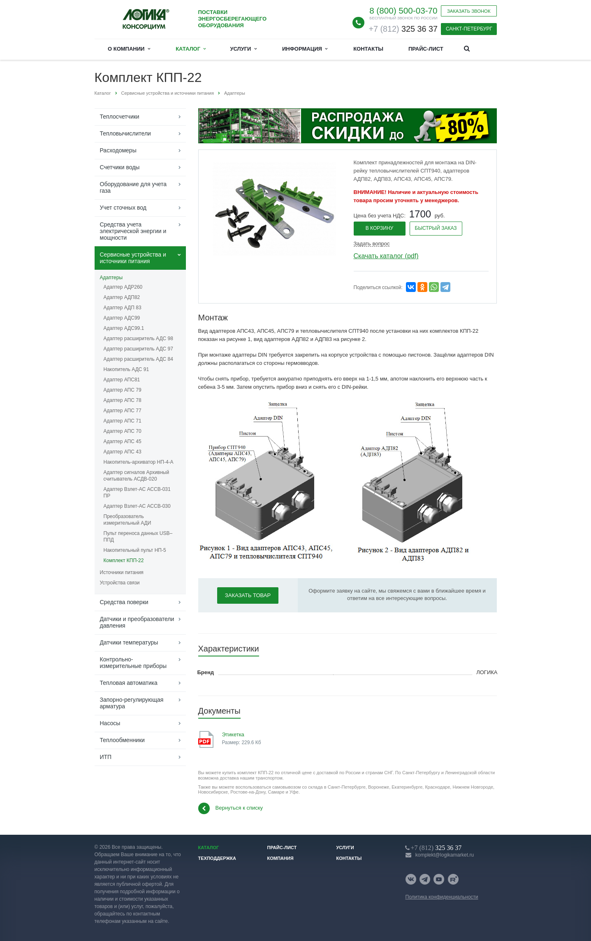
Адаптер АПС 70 (122, 431)
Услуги (243, 49)
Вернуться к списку (230, 808)
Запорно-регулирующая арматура (132, 703)
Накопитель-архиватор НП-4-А (139, 462)
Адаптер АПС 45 (122, 441)
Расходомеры (118, 150)
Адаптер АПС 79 (122, 390)
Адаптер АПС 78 (122, 400)
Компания (280, 858)
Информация (304, 49)
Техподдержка (217, 858)
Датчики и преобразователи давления (137, 622)
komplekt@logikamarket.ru (444, 855)
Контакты (368, 49)
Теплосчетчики (119, 116)
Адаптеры (111, 277)
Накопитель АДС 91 (126, 369)
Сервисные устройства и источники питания (133, 257)
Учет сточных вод (123, 207)
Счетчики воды (120, 167)
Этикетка (233, 734)
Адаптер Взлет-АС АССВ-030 (137, 506)
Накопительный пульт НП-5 (135, 550)
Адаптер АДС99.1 (124, 328)
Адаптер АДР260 (123, 287)
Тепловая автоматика (129, 682)
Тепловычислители (125, 133)
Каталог (191, 49)
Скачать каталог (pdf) (386, 255)
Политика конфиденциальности (442, 897)
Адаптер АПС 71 (122, 421)
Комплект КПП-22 (124, 560)
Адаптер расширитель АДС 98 (138, 338)
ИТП (106, 757)
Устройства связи (120, 583)
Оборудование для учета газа (133, 187)
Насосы (110, 723)
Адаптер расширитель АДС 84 (138, 359)
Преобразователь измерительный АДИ (127, 520)
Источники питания (122, 572)
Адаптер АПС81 (122, 380)
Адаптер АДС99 (122, 318)
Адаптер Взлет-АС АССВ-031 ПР (137, 492)
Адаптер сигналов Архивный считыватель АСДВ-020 (136, 475)
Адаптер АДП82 (122, 297)
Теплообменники (122, 740)
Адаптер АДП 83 (122, 308)
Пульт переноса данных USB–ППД (138, 536)
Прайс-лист (425, 49)
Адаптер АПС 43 (122, 452)
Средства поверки (124, 602)
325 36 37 (403, 28)
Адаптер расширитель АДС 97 (138, 349)
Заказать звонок (469, 11)
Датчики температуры (129, 642)
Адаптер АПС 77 (122, 410)
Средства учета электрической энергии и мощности (133, 231)
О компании (129, 49)
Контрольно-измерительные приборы (133, 662)
